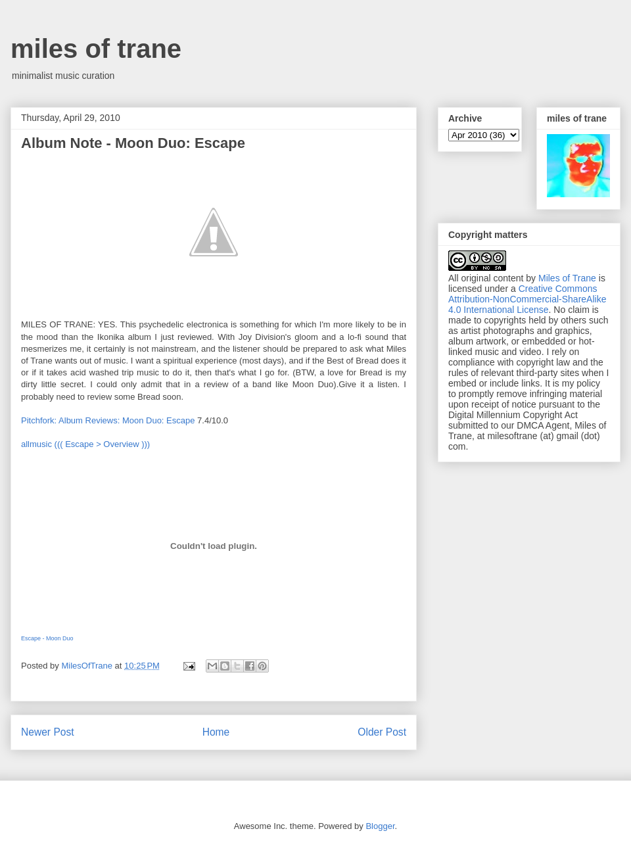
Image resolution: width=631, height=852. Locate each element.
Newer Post (47, 732)
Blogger (379, 826)
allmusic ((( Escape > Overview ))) (85, 444)
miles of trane (96, 48)
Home (216, 732)
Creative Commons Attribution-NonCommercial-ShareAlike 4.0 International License (527, 299)
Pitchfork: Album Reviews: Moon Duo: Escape (108, 420)
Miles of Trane (567, 278)
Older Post (382, 732)
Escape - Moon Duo (47, 638)
